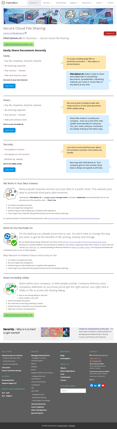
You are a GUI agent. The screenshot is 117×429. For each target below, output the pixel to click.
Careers (63, 380)
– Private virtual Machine (10, 364)
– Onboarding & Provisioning (40, 400)
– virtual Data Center (8, 361)
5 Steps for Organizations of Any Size (94, 329)
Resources (88, 3)
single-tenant (50, 197)
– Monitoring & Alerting (38, 397)
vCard (92, 379)
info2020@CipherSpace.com (99, 355)
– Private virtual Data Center (11, 358)
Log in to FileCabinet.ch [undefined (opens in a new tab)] (13, 33)
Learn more (9, 86)
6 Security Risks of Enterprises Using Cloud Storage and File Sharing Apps (73, 218)
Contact (110, 3)
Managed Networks (38, 376)
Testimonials (61, 3)
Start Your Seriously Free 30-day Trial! (18, 44)
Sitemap (72, 426)
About (101, 3)
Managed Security (38, 394)
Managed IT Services (39, 358)
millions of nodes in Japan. (81, 247)
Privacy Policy (62, 426)
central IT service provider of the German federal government (84, 242)
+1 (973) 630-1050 (96, 361)
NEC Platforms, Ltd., (33, 247)
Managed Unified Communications (42, 373)
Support (75, 3)
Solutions (35, 3)
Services (48, 3)
